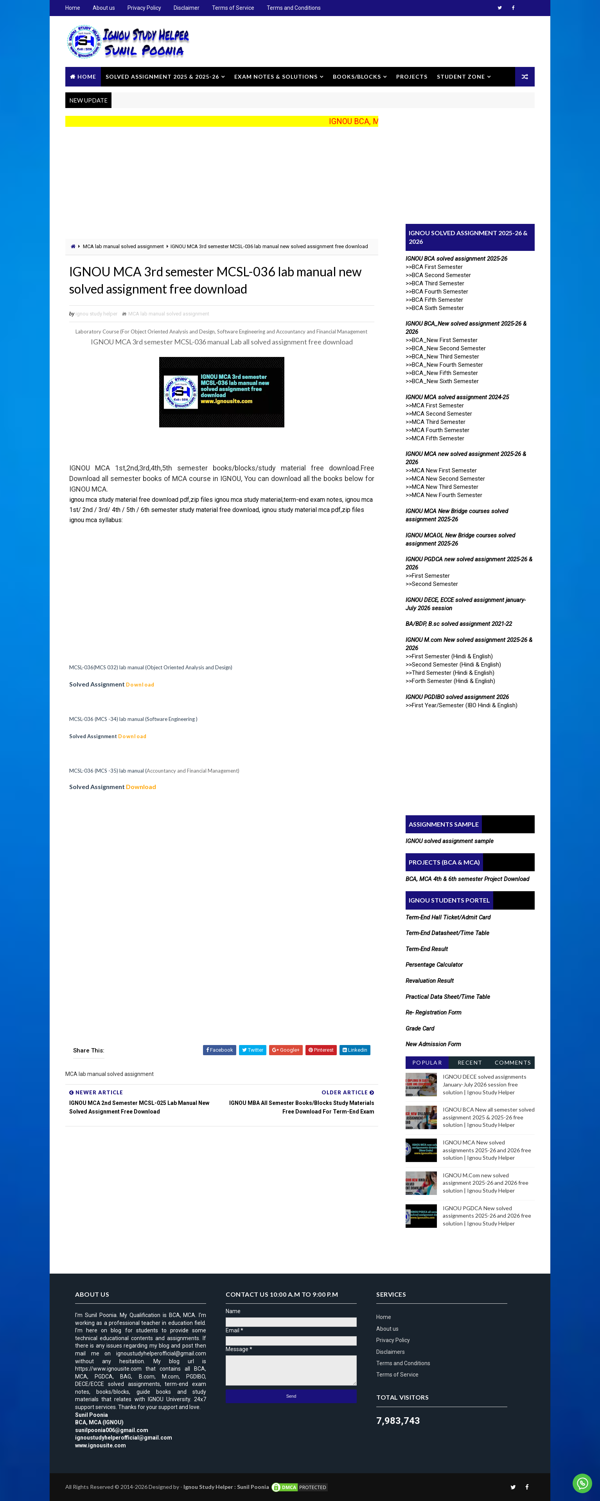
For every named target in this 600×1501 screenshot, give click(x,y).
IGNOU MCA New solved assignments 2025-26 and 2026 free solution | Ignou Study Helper (487, 1150)
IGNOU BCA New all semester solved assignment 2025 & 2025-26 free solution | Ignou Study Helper (489, 1117)
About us (104, 8)
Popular (427, 1062)
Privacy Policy (144, 8)
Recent (470, 1062)
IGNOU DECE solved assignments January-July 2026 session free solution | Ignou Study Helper (484, 1084)
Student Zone (461, 76)
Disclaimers (390, 1352)
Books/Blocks (357, 76)
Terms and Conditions (294, 8)
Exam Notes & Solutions (276, 76)
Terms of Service (233, 8)
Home (72, 8)
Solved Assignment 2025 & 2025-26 (162, 76)
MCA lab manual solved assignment (123, 246)
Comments (513, 1062)
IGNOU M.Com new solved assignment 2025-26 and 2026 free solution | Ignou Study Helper (485, 1183)
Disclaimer (186, 8)
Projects (412, 76)
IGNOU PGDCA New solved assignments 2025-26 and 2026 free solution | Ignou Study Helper (487, 1216)
